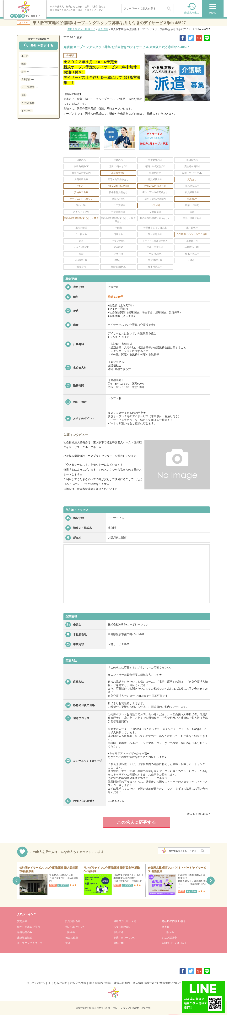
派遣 (67, 943)
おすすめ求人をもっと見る (182, 851)
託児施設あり (72, 921)
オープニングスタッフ (29, 943)
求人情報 (103, 29)
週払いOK (119, 943)
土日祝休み (168, 932)
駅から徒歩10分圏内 (28, 926)
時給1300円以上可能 (173, 921)
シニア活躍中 (169, 937)
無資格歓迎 (71, 937)
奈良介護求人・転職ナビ (81, 29)
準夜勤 (165, 926)
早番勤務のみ (24, 932)
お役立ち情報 (78, 982)
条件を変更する (38, 45)
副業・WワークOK (124, 937)
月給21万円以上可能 (125, 921)
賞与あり (22, 921)
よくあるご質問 (57, 982)
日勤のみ (70, 932)
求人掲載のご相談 (100, 982)
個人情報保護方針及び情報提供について (157, 982)
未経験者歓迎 (24, 937)
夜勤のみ (119, 932)
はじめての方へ (35, 982)
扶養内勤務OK (122, 926)
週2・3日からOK (74, 926)
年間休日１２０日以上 (174, 943)
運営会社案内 (122, 982)
